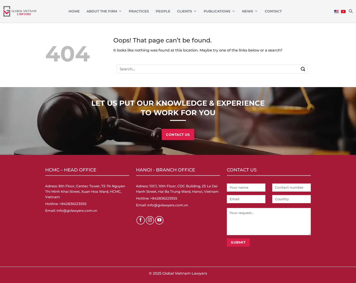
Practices (139, 11)
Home (74, 11)
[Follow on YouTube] (159, 220)
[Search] (351, 11)
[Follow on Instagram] (150, 220)
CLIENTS (187, 11)
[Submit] (303, 69)
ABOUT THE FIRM (104, 11)
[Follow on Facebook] (140, 220)
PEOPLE (163, 11)
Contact (273, 11)
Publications (219, 11)
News (250, 11)
